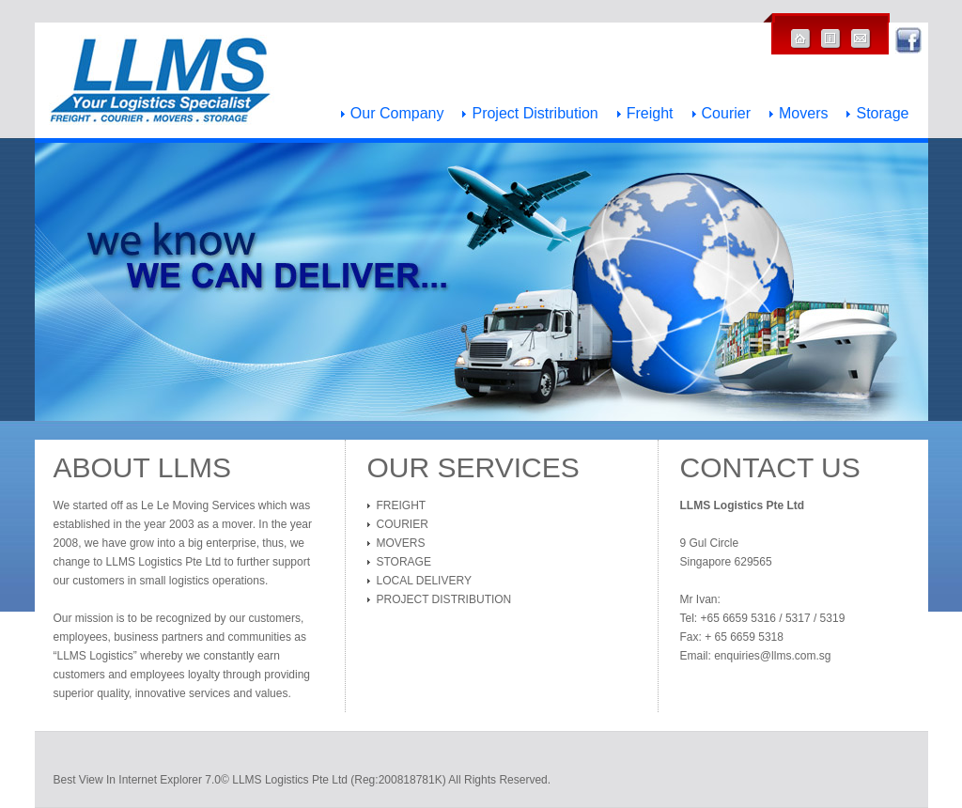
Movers (803, 113)
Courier (726, 113)
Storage (882, 113)
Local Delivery (424, 580)
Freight (650, 113)
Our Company (397, 113)
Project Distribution (534, 113)
